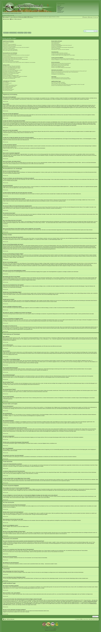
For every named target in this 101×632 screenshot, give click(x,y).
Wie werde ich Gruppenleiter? (56, 46)
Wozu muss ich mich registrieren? (8, 42)
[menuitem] (90, 17)
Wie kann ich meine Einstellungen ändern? (10, 54)
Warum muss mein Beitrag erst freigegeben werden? (11, 77)
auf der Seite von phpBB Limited (15, 588)
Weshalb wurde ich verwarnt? (8, 74)
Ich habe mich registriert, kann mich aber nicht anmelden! (12, 45)
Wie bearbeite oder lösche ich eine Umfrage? (10, 71)
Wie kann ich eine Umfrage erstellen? (9, 69)
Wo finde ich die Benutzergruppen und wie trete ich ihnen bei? (61, 45)
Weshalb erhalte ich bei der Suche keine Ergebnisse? (60, 64)
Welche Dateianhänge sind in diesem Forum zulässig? (60, 77)
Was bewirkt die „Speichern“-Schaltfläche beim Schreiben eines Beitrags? (15, 76)
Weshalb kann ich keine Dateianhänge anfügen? (11, 73)
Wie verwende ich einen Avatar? (8, 60)
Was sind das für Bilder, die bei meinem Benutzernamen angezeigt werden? (15, 59)
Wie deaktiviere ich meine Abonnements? (58, 74)
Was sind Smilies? (6, 84)
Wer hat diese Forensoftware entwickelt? (58, 82)
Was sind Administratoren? (55, 42)
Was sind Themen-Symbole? (7, 90)
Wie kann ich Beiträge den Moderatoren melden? (11, 75)
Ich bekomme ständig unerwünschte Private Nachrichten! (60, 54)
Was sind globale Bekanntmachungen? (9, 86)
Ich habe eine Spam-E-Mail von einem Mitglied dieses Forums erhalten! (63, 55)
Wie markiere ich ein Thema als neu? (9, 78)
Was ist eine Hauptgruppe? (55, 48)
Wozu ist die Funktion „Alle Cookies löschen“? (10, 50)
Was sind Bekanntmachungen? (8, 87)
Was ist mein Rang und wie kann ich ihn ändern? (11, 61)
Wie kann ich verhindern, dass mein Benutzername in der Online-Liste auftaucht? (16, 55)
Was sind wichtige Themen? (7, 88)
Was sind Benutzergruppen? (56, 44)
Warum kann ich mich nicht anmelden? (9, 46)
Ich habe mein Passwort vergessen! (9, 48)
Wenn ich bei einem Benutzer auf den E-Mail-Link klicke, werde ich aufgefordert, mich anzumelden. (19, 62)
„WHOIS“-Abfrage (83, 600)
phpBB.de (39, 588)
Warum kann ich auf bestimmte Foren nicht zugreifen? (12, 72)
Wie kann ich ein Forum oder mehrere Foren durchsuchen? (61, 63)
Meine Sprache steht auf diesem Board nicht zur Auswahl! (12, 58)
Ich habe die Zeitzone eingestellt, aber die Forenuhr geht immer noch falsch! (15, 57)
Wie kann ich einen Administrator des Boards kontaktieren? (61, 85)
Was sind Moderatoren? (55, 43)
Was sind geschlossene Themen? (8, 89)
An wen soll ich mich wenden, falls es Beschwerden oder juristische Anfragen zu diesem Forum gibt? (67, 84)
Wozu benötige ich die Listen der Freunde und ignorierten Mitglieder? (62, 58)
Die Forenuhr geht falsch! (7, 56)
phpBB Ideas (54, 594)
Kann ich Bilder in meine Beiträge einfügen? (10, 85)
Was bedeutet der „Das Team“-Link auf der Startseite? (60, 49)
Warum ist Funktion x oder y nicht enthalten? (58, 83)
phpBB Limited (27, 586)
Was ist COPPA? (6, 43)
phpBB (47, 627)
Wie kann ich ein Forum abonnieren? (57, 73)
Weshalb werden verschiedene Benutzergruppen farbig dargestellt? (62, 47)
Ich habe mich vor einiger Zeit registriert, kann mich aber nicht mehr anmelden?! (16, 47)
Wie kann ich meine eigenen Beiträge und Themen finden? (61, 67)
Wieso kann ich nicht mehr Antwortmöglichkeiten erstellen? (12, 70)
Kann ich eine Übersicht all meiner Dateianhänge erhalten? (61, 78)
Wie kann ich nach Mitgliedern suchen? (57, 66)
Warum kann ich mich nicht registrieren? (9, 44)
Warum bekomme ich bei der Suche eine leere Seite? (60, 65)
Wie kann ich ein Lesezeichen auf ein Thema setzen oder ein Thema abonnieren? (64, 72)
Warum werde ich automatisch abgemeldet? (10, 49)
